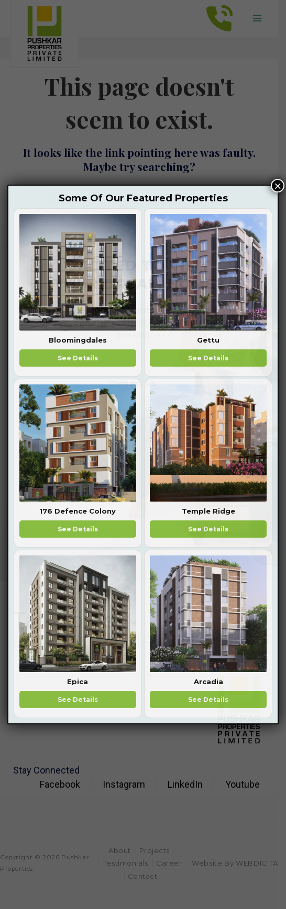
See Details (78, 358)
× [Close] (277, 185)
